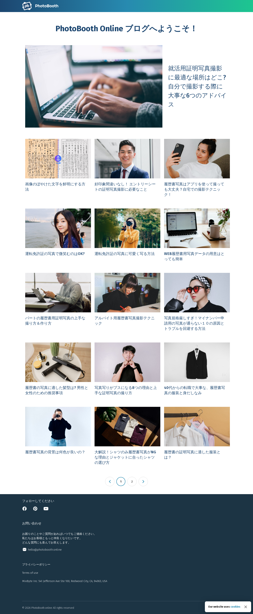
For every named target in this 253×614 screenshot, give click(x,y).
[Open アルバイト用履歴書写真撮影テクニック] (126, 302)
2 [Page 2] (132, 481)
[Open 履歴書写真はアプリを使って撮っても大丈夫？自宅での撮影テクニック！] (196, 168)
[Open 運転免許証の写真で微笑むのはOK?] (57, 235)
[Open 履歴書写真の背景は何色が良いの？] (57, 436)
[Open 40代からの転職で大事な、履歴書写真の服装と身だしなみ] (196, 369)
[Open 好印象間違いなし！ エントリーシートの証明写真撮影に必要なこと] (126, 168)
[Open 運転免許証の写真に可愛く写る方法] (126, 235)
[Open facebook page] (24, 509)
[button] (109, 481)
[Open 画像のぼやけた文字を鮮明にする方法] (57, 168)
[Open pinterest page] (35, 509)
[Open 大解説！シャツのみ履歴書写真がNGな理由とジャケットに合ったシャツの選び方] (126, 436)
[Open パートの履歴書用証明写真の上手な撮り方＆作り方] (57, 302)
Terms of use (30, 572)
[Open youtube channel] (46, 509)
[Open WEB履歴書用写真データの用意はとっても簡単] (196, 235)
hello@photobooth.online (45, 549)
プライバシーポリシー (36, 564)
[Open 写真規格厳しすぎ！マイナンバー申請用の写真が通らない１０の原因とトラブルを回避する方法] (196, 302)
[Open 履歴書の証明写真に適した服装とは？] (196, 436)
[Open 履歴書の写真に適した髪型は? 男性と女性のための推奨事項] (57, 369)
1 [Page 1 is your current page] (120, 481)
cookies (235, 606)
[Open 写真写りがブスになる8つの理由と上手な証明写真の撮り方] (126, 369)
